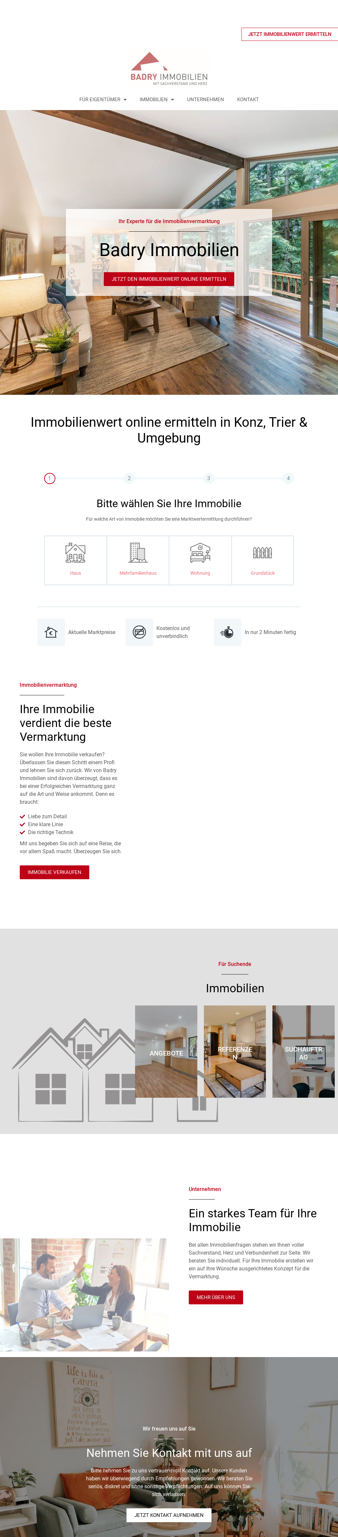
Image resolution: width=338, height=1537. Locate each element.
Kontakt (248, 99)
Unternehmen (205, 99)
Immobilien (157, 99)
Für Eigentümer (103, 99)
